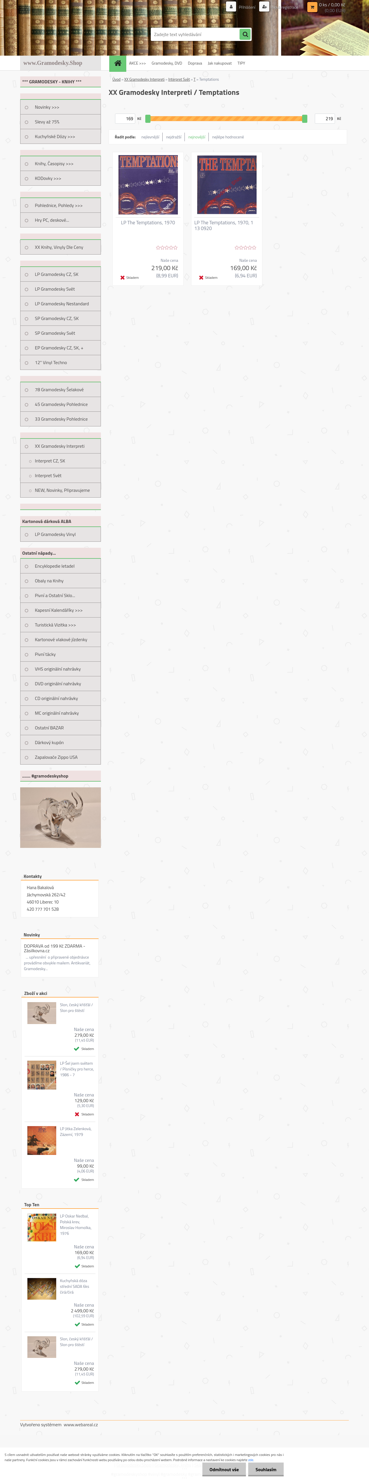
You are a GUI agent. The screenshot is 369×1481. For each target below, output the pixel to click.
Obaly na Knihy (49, 580)
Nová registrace (284, 7)
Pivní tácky (45, 654)
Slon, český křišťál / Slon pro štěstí (76, 1007)
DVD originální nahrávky (58, 683)
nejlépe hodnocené (228, 137)
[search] (245, 34)
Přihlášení (247, 7)
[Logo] (59, 34)
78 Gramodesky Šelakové (59, 389)
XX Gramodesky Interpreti (59, 446)
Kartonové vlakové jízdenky (61, 639)
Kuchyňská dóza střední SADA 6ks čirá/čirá (74, 1286)
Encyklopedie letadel (55, 565)
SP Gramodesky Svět (55, 333)
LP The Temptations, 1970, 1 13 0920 (223, 225)
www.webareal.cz (81, 1424)
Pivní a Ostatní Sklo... (55, 595)
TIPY (241, 63)
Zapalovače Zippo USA (56, 757)
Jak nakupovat (220, 63)
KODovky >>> (48, 178)
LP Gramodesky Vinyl (55, 534)
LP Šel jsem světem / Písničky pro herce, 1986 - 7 (77, 1069)
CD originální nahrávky (56, 698)
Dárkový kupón (49, 742)
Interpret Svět (48, 475)
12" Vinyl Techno (51, 362)
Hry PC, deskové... (52, 220)
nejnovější (196, 137)
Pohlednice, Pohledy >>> (59, 205)
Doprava (195, 63)
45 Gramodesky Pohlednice (61, 404)
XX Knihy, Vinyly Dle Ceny (59, 247)
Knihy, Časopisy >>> (54, 163)
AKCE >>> (137, 63)
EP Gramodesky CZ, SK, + (59, 347)
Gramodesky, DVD (167, 63)
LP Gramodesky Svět (55, 288)
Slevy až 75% (47, 121)
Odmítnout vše (224, 1469)
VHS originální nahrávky (58, 668)
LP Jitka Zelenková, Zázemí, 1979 (76, 1131)
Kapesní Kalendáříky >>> (59, 610)
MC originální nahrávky (57, 713)
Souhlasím (265, 1469)
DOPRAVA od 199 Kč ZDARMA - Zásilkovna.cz (54, 948)
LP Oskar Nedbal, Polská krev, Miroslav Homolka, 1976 (75, 1224)
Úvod (116, 79)
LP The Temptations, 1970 (148, 222)
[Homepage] (119, 63)
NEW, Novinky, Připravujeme (62, 490)
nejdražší (173, 137)
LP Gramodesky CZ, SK (56, 274)
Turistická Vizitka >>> (55, 624)
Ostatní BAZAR (49, 727)
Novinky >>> (47, 106)
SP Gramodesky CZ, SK (57, 318)
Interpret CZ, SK (50, 460)
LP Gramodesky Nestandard (62, 303)
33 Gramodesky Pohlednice (61, 418)
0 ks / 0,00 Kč (332, 4)
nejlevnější (150, 137)
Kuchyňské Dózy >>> (55, 136)
